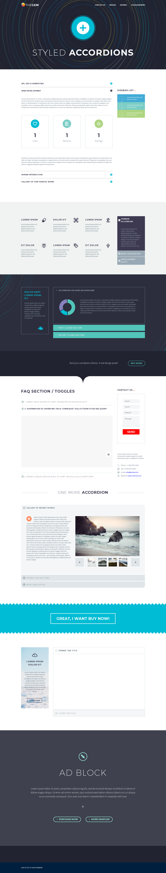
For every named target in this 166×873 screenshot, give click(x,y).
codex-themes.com (134, 476)
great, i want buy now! (83, 618)
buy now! (136, 363)
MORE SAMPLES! (99, 819)
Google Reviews (138, 5)
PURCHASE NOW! (67, 819)
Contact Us (100, 5)
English (112, 5)
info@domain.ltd (132, 472)
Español (123, 5)
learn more (35, 700)
